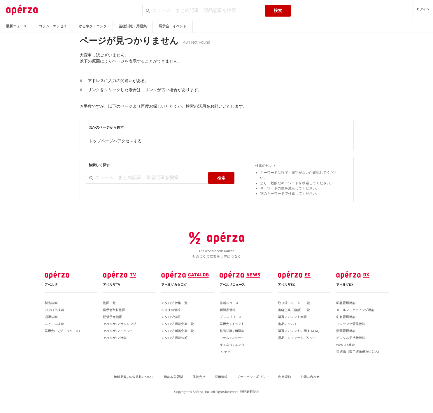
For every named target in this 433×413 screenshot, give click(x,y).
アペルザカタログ (174, 284)
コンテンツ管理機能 (350, 323)
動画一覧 (109, 302)
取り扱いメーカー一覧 (294, 302)
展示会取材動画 (114, 309)
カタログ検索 (54, 309)
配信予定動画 (112, 316)
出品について (287, 323)
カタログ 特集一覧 (174, 302)
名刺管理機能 (345, 316)
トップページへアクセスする (115, 141)
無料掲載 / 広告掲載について (134, 376)
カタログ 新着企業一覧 (177, 330)
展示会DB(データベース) (62, 330)
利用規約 (284, 376)
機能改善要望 (173, 376)
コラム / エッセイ (232, 337)
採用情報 (221, 376)
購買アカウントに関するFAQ (299, 330)
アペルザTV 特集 (115, 337)
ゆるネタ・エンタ (93, 26)
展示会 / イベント (232, 323)
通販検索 (51, 316)
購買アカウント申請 (292, 316)
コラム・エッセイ (53, 26)
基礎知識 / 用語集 (232, 330)
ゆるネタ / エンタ (232, 344)
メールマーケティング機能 (355, 309)
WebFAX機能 (345, 344)
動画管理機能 (345, 330)
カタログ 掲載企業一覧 (177, 323)
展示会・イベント (173, 26)
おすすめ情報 (170, 309)
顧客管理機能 (345, 302)
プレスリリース (231, 316)
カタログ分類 (170, 316)
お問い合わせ (310, 376)
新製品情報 (228, 309)
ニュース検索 (54, 323)
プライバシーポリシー (253, 376)
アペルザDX (344, 284)
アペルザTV (111, 284)
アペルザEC (286, 284)
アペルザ (51, 284)
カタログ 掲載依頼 (174, 337)
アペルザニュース (232, 284)
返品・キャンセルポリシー (297, 337)
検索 (278, 10)
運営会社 (198, 376)
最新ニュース (16, 26)
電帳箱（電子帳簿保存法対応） (358, 351)
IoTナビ (225, 351)
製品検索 (51, 302)
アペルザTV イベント (118, 330)
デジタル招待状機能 (350, 337)
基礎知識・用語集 (133, 26)
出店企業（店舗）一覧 (294, 309)
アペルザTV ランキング (119, 323)
